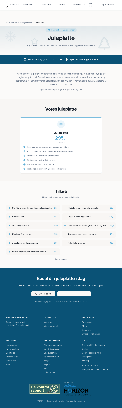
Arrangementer (26, 23)
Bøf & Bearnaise (51, 349)
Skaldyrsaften (50, 353)
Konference (11, 345)
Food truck (11, 360)
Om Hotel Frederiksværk (93, 345)
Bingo (46, 360)
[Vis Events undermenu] (69, 5)
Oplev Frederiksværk (91, 353)
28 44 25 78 (43, 293)
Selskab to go (12, 356)
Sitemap (85, 360)
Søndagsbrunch (51, 356)
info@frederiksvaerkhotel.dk (95, 369)
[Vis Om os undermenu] (95, 5)
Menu (84, 326)
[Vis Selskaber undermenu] (54, 5)
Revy (46, 368)
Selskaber (46, 5)
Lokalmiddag (49, 372)
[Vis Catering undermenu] (85, 5)
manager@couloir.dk (74, 293)
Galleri (85, 349)
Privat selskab (12, 349)
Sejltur (47, 364)
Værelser (14, 5)
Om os (90, 5)
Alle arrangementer (53, 345)
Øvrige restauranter (91, 334)
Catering (77, 5)
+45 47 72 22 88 (90, 365)
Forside (14, 23)
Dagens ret (87, 330)
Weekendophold (51, 326)
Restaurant (28, 5)
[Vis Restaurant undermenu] (37, 5)
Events (62, 5)
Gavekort (108, 5)
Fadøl (8, 364)
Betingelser (87, 356)
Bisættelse (10, 353)
